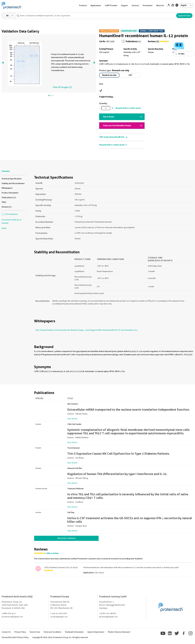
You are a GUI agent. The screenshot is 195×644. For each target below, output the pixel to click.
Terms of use (35, 632)
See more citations (66, 538)
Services (135, 5)
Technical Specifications (12, 179)
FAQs (4, 202)
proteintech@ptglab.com (12, 617)
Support (124, 5)
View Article (72, 419)
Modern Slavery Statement (119, 632)
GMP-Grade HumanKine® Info (113, 137)
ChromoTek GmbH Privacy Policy (15, 637)
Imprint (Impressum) (95, 632)
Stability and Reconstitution (13, 183)
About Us (160, 5)
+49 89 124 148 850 (107, 613)
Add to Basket (108, 117)
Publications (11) (9, 197)
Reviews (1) (153, 41)
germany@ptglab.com (108, 617)
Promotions (147, 5)
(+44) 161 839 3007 (58, 613)
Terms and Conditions (52, 632)
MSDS (4, 228)
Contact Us (6, 632)
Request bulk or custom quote (128, 108)
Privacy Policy (20, 632)
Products (83, 5)
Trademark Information (74, 632)
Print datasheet (10, 214)
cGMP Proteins (111, 5)
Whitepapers (7, 188)
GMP (130, 75)
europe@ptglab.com (59, 617)
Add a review (52, 553)
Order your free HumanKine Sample (117, 125)
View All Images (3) (62, 87)
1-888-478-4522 (9, 613)
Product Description (10, 193)
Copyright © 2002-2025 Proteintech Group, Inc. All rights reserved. (60, 637)
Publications (131, 41)
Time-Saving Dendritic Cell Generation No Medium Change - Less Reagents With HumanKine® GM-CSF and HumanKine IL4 (86, 330)
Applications (96, 5)
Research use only (109, 75)
